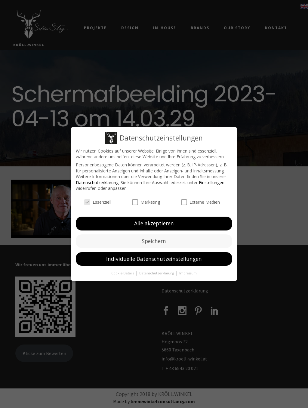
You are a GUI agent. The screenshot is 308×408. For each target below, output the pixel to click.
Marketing (146, 202)
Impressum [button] (188, 273)
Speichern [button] (154, 241)
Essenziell (97, 202)
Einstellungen (211, 182)
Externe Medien (200, 202)
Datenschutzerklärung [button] (157, 273)
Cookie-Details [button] (123, 273)
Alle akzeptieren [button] (154, 223)
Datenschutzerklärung (97, 182)
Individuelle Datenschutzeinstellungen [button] (154, 258)
